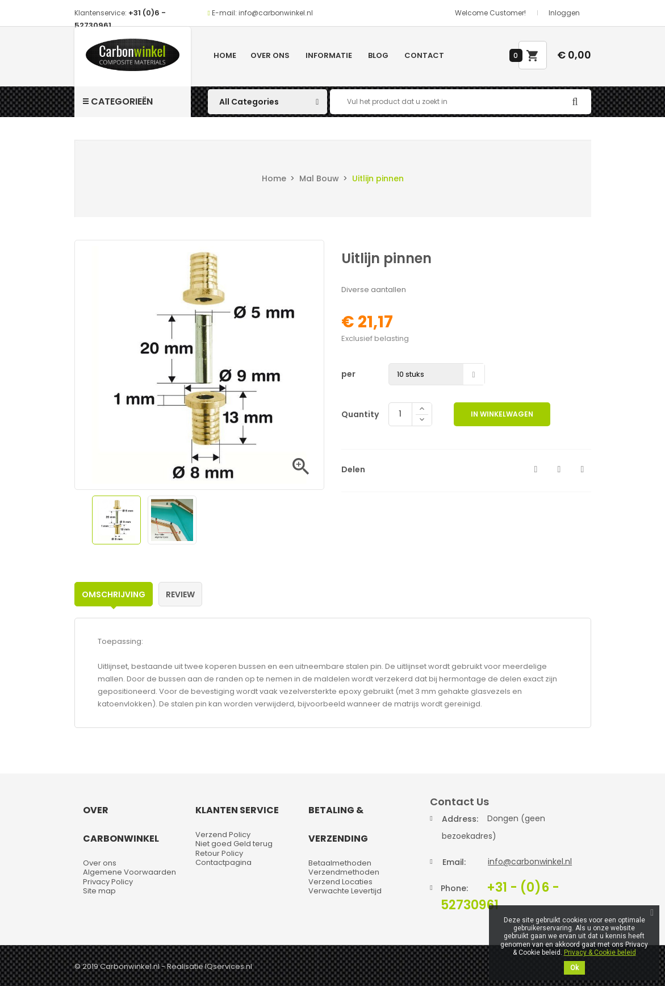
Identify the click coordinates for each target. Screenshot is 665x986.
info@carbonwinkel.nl (530, 861)
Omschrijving (113, 594)
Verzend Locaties (340, 881)
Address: (460, 819)
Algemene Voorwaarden (129, 872)
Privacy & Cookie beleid (600, 952)
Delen (536, 469)
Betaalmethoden (339, 863)
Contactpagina (223, 862)
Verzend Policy (222, 834)
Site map (99, 890)
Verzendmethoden (343, 872)
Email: (454, 862)
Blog (378, 55)
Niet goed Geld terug (234, 843)
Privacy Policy (108, 881)
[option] (116, 520)
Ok (574, 968)
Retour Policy (219, 853)
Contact (424, 55)
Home (225, 55)
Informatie (329, 55)
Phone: (454, 888)
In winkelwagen (502, 414)
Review (180, 594)
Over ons (270, 55)
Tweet (559, 469)
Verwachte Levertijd (345, 890)
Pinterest (582, 469)
